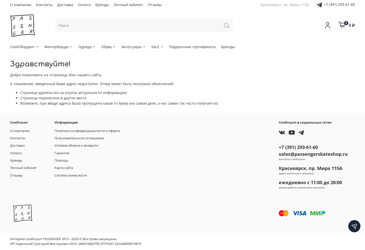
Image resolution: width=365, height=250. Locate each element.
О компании (20, 4)
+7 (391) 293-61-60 (339, 4)
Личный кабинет (128, 4)
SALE (157, 46)
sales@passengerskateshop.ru (313, 154)
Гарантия (61, 153)
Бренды (102, 4)
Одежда (87, 46)
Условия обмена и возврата (76, 145)
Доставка (65, 4)
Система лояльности (70, 175)
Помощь (61, 160)
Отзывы (155, 4)
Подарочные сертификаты (192, 46)
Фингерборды (58, 46)
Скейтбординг (24, 46)
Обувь (108, 46)
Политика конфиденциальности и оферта (87, 131)
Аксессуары (133, 46)
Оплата (84, 4)
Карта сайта (63, 168)
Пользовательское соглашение (79, 138)
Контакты (44, 4)
